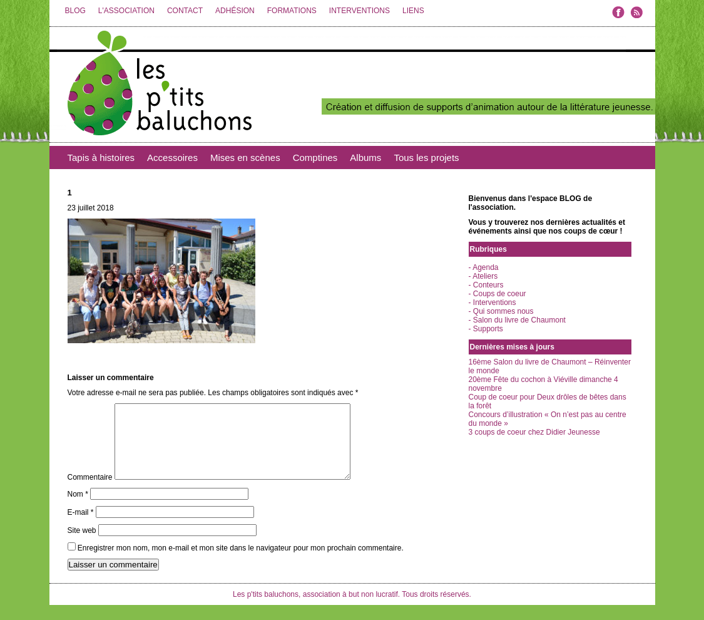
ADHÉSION (235, 10)
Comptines (315, 157)
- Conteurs (486, 285)
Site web (82, 545)
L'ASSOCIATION (126, 10)
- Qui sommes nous (501, 311)
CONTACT (185, 10)
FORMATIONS (292, 10)
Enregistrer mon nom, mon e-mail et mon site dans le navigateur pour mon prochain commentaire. (241, 563)
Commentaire (90, 492)
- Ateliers (483, 276)
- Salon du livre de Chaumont (517, 320)
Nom (78, 509)
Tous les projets (426, 157)
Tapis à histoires (101, 157)
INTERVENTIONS (359, 10)
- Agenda (484, 267)
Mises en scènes (245, 157)
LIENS (413, 10)
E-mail (81, 527)
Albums (365, 157)
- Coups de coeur (497, 293)
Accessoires (172, 157)
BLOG (75, 10)
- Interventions (492, 302)
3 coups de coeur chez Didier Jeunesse (534, 432)
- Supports (486, 328)
